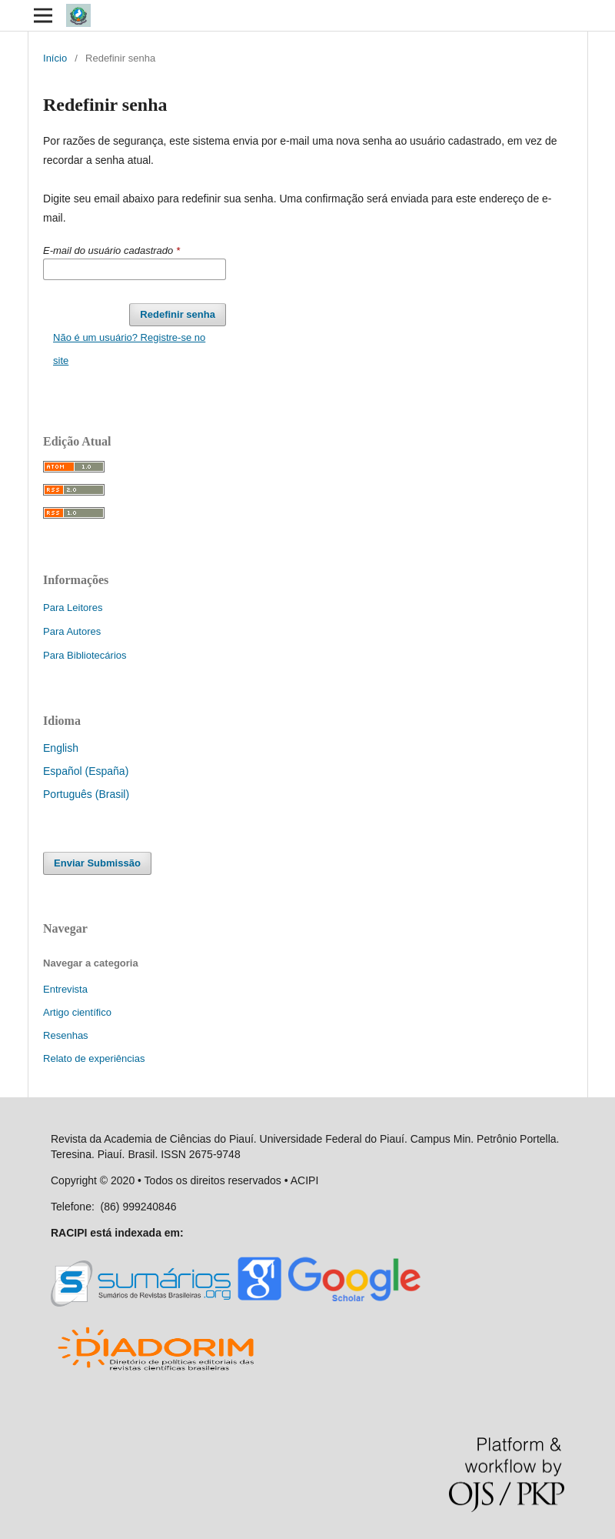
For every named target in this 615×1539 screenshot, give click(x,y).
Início (55, 58)
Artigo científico (77, 1012)
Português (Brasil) (86, 794)
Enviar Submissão (97, 863)
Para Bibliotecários (85, 655)
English (60, 748)
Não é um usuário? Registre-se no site (129, 349)
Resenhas (65, 1035)
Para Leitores (72, 607)
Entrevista (65, 989)
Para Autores (72, 631)
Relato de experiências (94, 1058)
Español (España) (85, 771)
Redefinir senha (177, 314)
